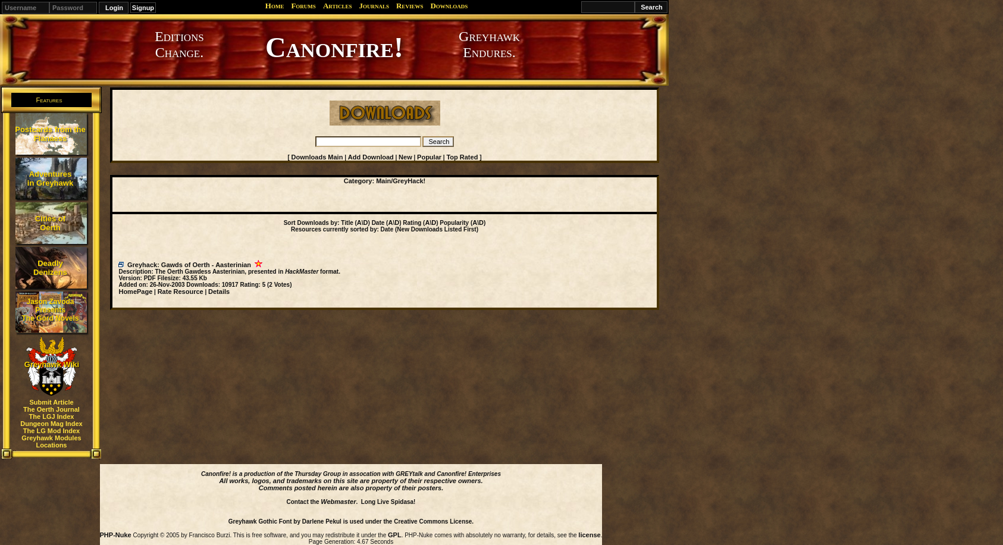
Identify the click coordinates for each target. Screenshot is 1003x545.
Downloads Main (317, 157)
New (405, 157)
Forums (303, 5)
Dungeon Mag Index (51, 423)
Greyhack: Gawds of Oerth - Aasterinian (189, 264)
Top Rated (462, 157)
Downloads (449, 5)
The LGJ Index (51, 416)
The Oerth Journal (51, 409)
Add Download (371, 157)
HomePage (135, 291)
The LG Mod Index (51, 430)
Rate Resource (180, 291)
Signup (143, 7)
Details (219, 291)
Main (383, 180)
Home (274, 5)
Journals (374, 5)
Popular (429, 157)
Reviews (409, 5)
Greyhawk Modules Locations (51, 441)
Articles (337, 5)
